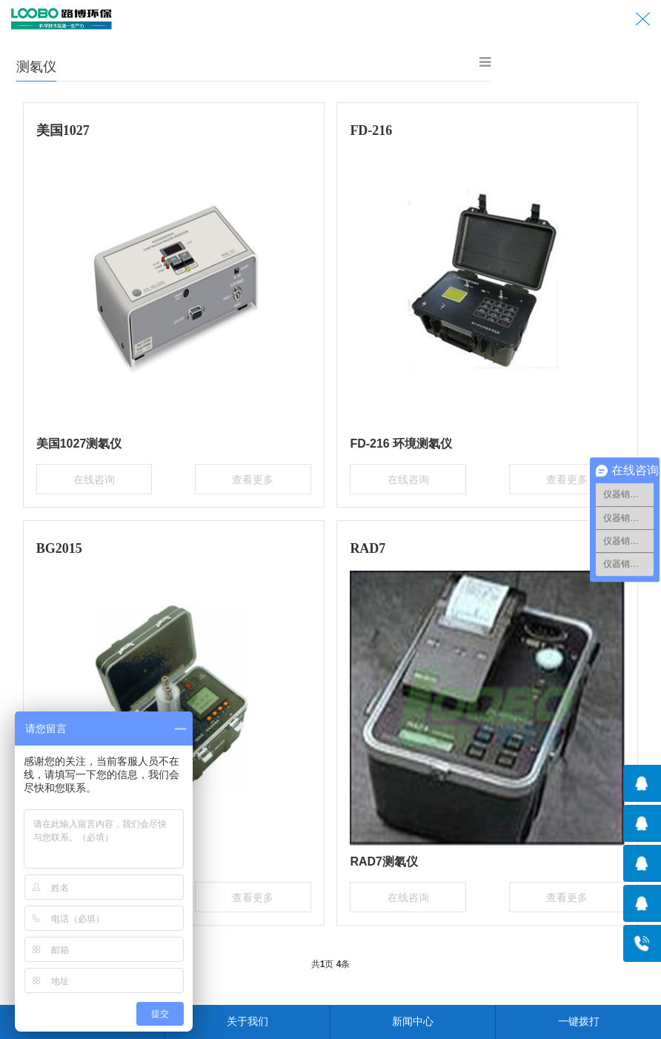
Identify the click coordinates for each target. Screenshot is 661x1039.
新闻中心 (413, 1021)
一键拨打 (578, 1021)
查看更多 (246, 477)
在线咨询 (101, 477)
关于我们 (247, 1021)
